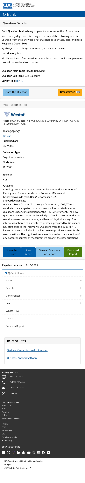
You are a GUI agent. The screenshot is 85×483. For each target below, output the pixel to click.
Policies (5, 415)
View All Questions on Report (49, 252)
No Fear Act (7, 430)
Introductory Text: (12, 53)
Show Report (28, 252)
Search (10, 288)
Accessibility (7, 440)
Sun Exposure (32, 76)
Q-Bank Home (16, 273)
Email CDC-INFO (16, 387)
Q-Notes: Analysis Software (22, 358)
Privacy (5, 423)
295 (78, 92)
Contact (10, 318)
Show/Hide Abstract (14, 200)
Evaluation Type (11, 152)
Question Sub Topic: (13, 76)
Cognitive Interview (13, 157)
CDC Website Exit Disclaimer (16, 468)
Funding (5, 412)
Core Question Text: (13, 31)
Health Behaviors (35, 71)
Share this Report (11, 252)
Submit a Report (15, 326)
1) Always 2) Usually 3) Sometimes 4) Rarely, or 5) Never (33, 48)
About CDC (6, 405)
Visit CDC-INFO (16, 376)
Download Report (73, 252)
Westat (7, 136)
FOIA (4, 427)
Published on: (10, 141)
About (9, 280)
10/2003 (7, 167)
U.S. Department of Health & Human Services (23, 461)
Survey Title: (8, 80)
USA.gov (8, 464)
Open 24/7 (14, 393)
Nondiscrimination (10, 437)
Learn (9, 303)
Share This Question (16, 92)
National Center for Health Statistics (27, 350)
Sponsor (7, 174)
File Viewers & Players (11, 418)
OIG (3, 433)
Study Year (9, 162)
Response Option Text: (14, 43)
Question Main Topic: (13, 71)
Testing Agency (11, 131)
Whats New (12, 310)
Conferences (13, 295)
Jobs (4, 408)
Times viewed (67, 92)
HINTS (19, 80)
